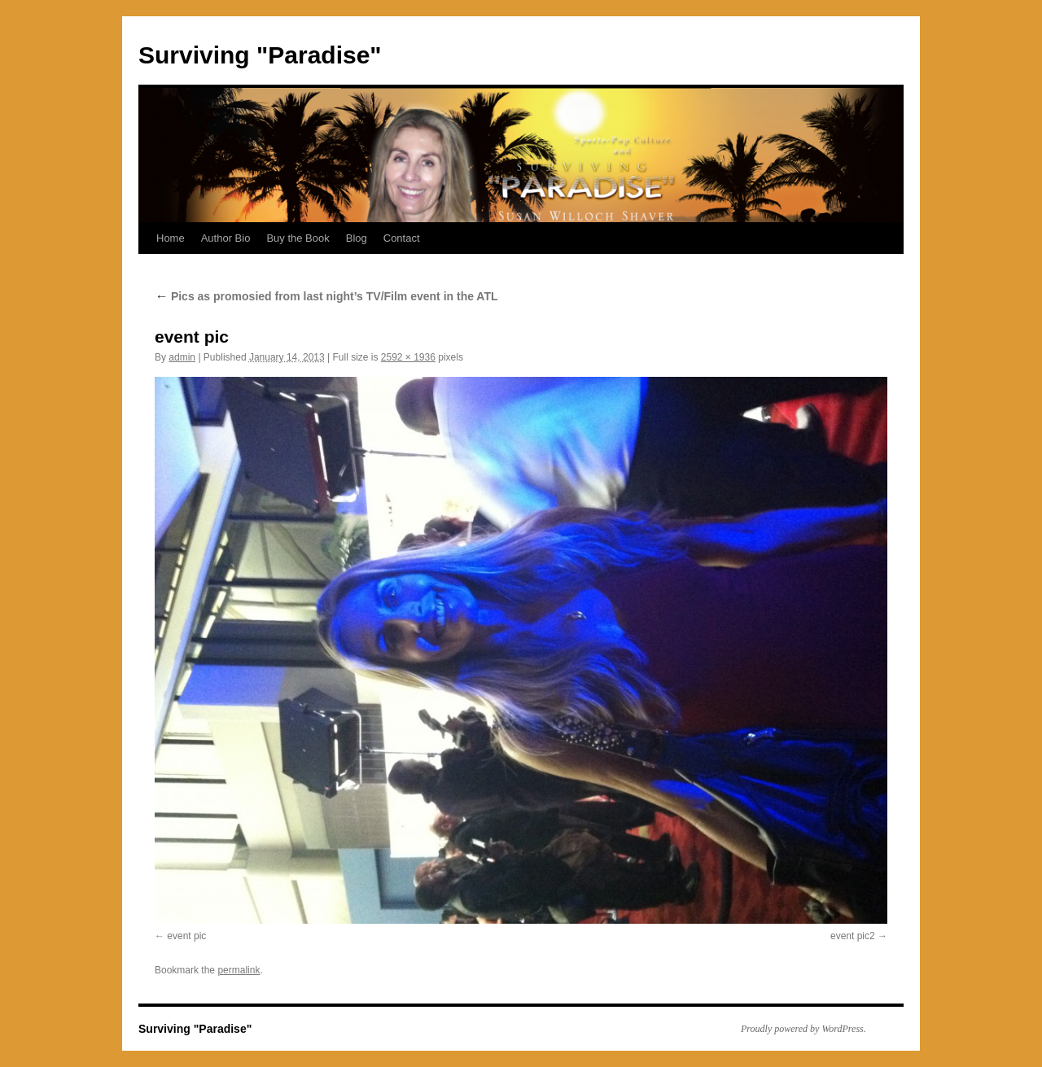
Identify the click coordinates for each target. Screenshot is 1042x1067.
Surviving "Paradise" (260, 55)
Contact (401, 238)
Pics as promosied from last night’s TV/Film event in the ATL (326, 296)
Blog (356, 238)
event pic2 (852, 936)
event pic (186, 936)
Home (170, 238)
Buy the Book (297, 238)
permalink (238, 970)
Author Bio (226, 238)
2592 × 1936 (408, 357)
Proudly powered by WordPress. (803, 1028)
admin (182, 357)
